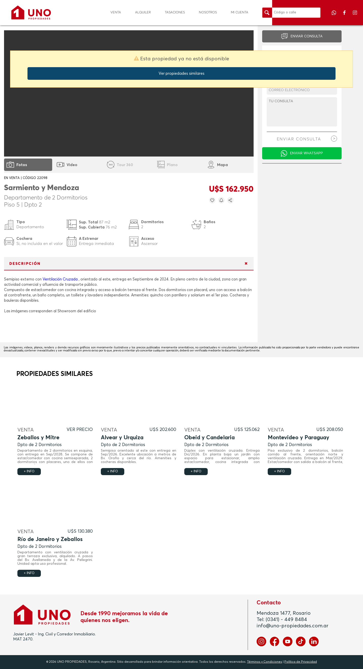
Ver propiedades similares (181, 73)
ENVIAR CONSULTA (307, 36)
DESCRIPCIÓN (25, 264)
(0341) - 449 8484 (286, 619)
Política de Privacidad (300, 661)
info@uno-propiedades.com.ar (292, 625)
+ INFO (29, 471)
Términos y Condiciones (264, 661)
